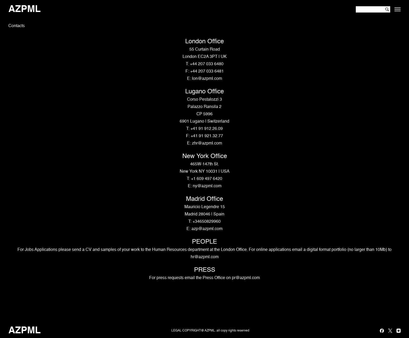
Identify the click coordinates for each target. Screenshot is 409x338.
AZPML (24, 9)
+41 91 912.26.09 (206, 129)
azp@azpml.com (206, 229)
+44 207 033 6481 (207, 71)
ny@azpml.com (207, 186)
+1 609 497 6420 (206, 179)
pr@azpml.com (246, 278)
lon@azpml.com (207, 79)
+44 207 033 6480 (207, 64)
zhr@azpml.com (207, 143)
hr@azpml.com (205, 257)
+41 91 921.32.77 (207, 136)
